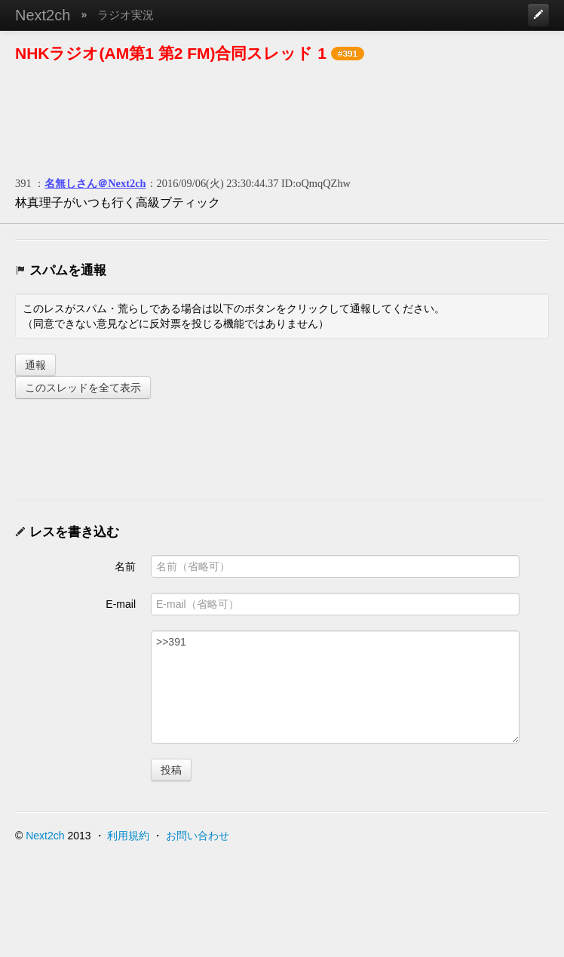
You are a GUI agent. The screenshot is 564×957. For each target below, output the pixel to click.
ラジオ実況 (125, 14)
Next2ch (42, 15)
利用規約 (128, 836)
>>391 (335, 687)
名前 (125, 566)
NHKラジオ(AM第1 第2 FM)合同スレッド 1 (170, 53)
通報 (35, 365)
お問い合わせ (197, 836)
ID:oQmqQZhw (316, 183)
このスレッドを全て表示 (83, 388)
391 (23, 183)
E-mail (121, 604)
